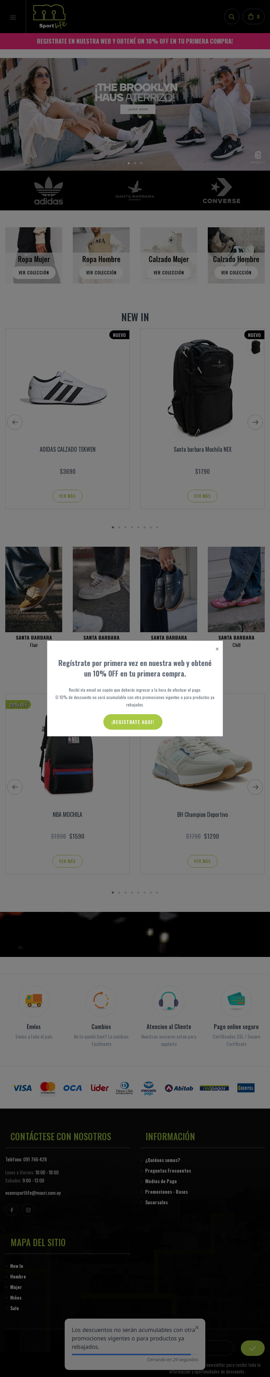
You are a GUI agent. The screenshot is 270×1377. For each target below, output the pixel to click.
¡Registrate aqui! (133, 721)
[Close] (217, 649)
